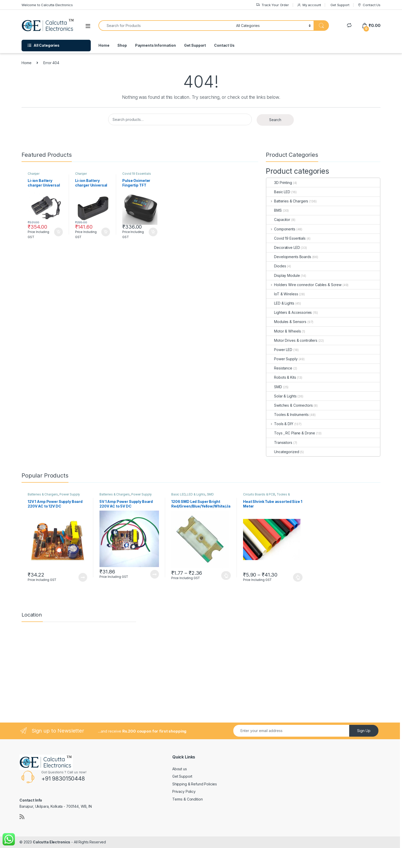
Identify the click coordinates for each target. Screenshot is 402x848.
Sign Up (363, 730)
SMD (274, 387)
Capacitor (278, 219)
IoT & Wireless (282, 294)
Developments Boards (288, 257)
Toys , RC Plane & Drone (290, 433)
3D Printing (279, 182)
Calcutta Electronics (51, 842)
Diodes (276, 266)
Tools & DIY (279, 424)
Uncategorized (282, 452)
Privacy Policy (184, 791)
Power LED (279, 349)
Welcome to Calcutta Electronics (47, 5)
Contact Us (368, 5)
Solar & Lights (281, 396)
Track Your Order (272, 5)
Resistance (279, 368)
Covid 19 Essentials (136, 174)
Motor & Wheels (283, 331)
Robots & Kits (281, 377)
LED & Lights (280, 303)
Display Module (283, 275)
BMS (274, 210)
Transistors (279, 442)
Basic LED (278, 192)
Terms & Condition (187, 799)
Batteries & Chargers (287, 201)
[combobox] (165, 25)
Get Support (339, 5)
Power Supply (281, 359)
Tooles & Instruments (287, 414)
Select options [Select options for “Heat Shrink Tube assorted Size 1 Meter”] (298, 577)
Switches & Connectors (289, 405)
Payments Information (155, 45)
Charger (33, 174)
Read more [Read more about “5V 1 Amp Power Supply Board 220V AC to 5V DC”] (154, 574)
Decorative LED (283, 247)
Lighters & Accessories (289, 312)
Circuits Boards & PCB (259, 494)
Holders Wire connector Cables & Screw (303, 284)
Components (280, 229)
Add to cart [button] (58, 232)
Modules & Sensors (286, 321)
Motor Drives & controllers (291, 340)
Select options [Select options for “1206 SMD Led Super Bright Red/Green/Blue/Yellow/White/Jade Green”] (226, 575)
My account (309, 5)
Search (275, 120)
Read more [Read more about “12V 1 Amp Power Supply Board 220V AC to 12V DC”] (82, 577)
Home (103, 45)
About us (179, 769)
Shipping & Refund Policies (194, 784)
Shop (122, 45)
